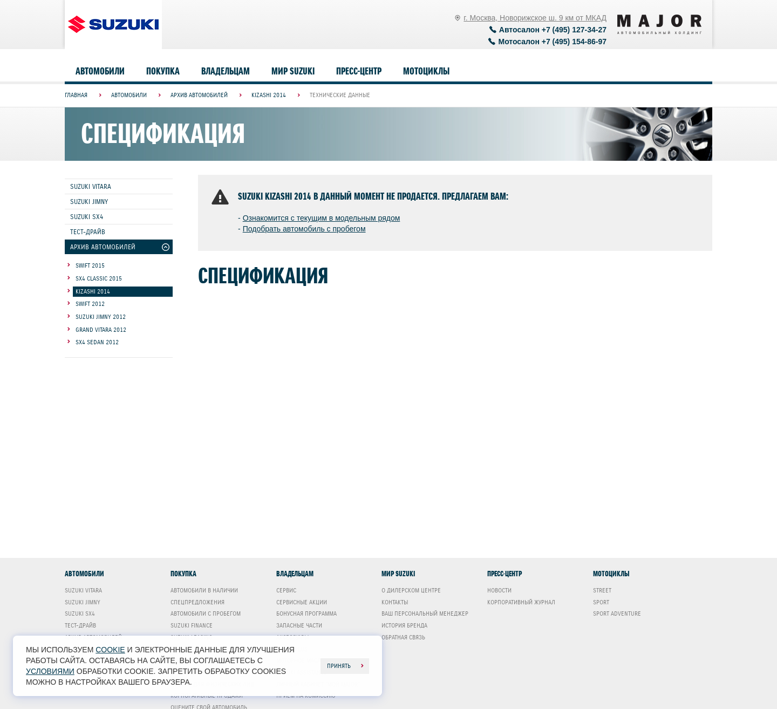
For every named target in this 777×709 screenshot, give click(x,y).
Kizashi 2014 (93, 291)
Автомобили (100, 71)
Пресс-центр (358, 71)
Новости (499, 590)
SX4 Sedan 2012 (97, 342)
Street (602, 590)
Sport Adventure (617, 613)
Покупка (163, 71)
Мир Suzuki (293, 71)
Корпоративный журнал (521, 602)
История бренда (404, 625)
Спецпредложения (197, 602)
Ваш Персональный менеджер (424, 613)
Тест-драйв (87, 232)
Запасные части (299, 625)
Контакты (394, 602)
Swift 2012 (90, 304)
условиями (50, 671)
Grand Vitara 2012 (101, 329)
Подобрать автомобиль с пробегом (304, 228)
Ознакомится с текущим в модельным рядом (321, 218)
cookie (110, 649)
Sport (601, 602)
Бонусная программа (306, 613)
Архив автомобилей (102, 247)
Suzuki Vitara (90, 186)
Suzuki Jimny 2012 (101, 317)
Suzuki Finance (192, 625)
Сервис (286, 590)
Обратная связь (403, 637)
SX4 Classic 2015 (99, 278)
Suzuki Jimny (89, 201)
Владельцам (225, 71)
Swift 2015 (90, 265)
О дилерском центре (411, 590)
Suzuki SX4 (86, 217)
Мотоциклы (426, 71)
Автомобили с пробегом (206, 613)
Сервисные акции (301, 602)
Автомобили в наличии (204, 590)
